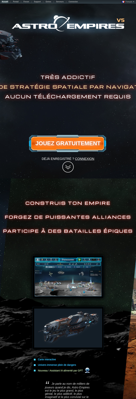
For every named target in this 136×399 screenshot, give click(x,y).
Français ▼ (128, 2)
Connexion (84, 159)
